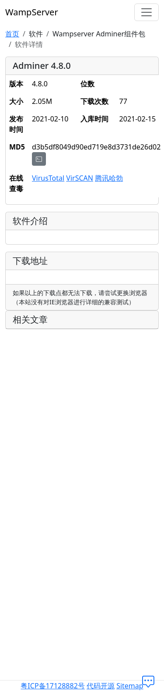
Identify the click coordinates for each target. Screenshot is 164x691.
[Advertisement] (82, 418)
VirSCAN (79, 178)
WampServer (31, 12)
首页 (12, 34)
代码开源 (101, 686)
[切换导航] (146, 12)
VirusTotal (48, 178)
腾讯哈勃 (109, 178)
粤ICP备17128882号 (52, 686)
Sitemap (129, 686)
